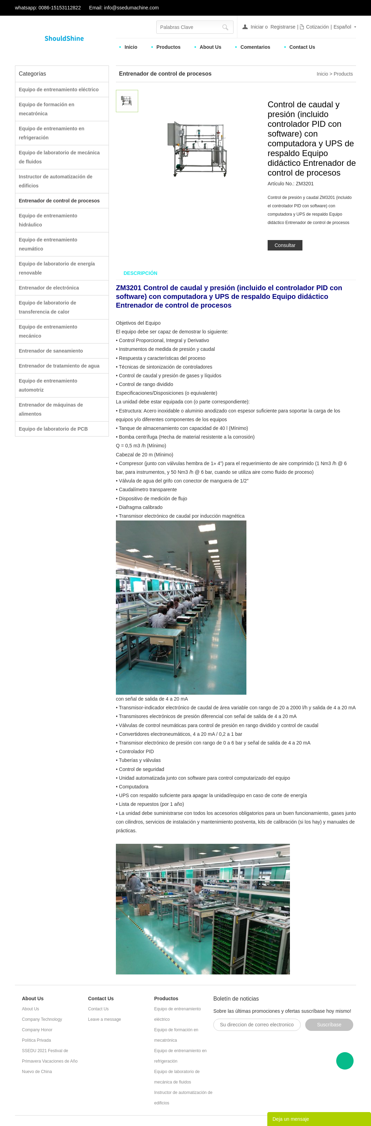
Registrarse (282, 27)
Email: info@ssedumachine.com (124, 7)
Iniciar (257, 27)
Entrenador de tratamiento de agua (59, 366)
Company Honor (37, 1029)
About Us (210, 47)
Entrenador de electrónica (49, 288)
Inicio (131, 47)
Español (342, 27)
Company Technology (42, 1019)
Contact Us (302, 47)
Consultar (285, 245)
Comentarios (255, 47)
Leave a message (104, 1019)
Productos (169, 47)
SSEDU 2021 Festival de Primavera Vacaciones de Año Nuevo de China (50, 1061)
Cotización (317, 27)
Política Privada (36, 1040)
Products (343, 74)
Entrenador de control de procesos (59, 200)
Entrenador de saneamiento (51, 351)
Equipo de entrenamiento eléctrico (59, 89)
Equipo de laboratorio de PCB (53, 429)
